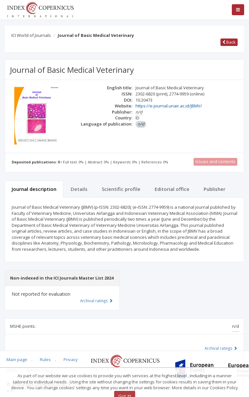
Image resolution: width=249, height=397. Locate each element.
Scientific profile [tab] (121, 189)
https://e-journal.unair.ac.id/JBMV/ (169, 106)
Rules (45, 359)
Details (79, 189)
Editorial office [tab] (172, 189)
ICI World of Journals (31, 35)
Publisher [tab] (214, 189)
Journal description (34, 189)
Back (229, 42)
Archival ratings (221, 348)
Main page (16, 359)
